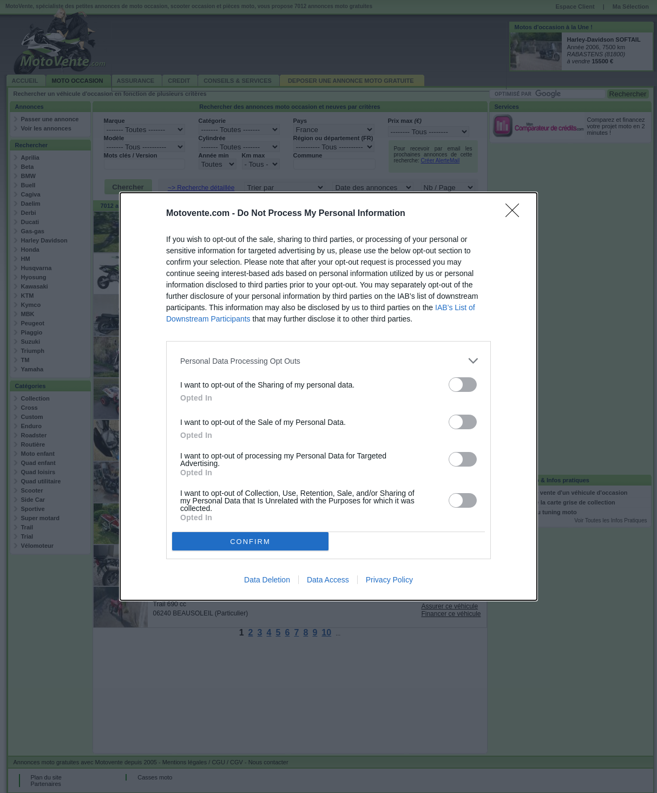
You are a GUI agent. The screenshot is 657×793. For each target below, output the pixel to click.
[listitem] (328, 360)
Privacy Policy (389, 579)
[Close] (515, 214)
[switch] (463, 384)
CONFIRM (250, 542)
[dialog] (328, 396)
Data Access (328, 579)
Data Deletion (267, 579)
